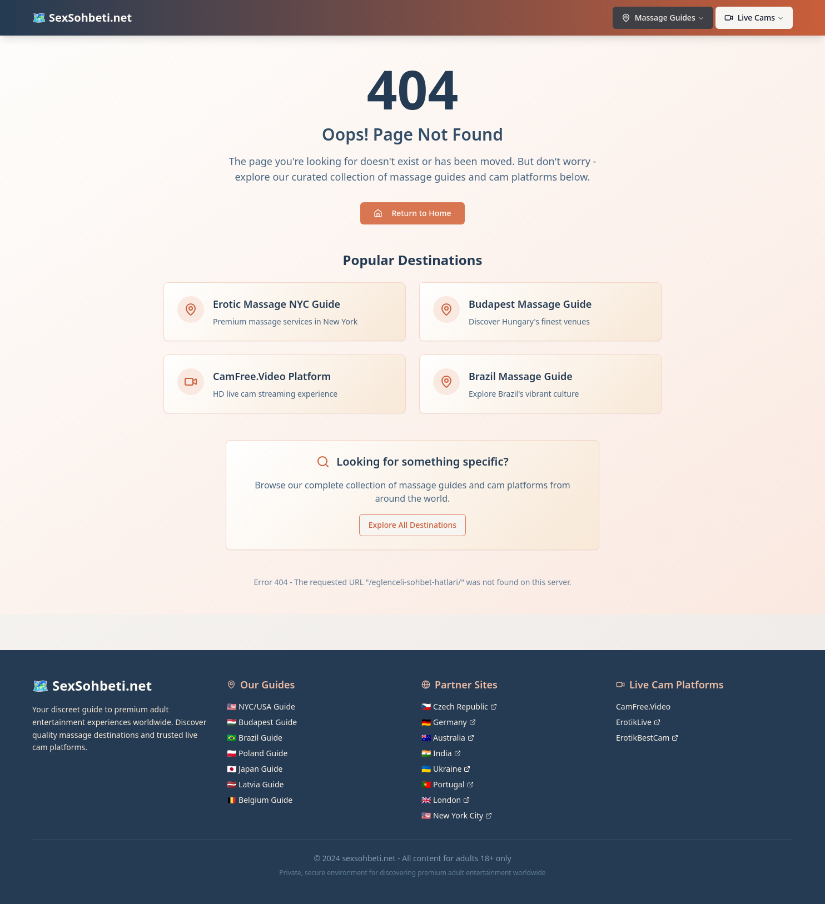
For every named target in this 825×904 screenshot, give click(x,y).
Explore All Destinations (412, 525)
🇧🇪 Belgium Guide (259, 800)
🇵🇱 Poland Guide (257, 753)
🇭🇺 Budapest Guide (262, 722)
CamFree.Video (643, 706)
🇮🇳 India (441, 753)
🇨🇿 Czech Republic (459, 706)
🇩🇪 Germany (448, 722)
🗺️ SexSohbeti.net (82, 17)
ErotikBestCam (647, 737)
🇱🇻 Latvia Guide (255, 784)
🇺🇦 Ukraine (445, 768)
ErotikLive (638, 722)
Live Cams (754, 17)
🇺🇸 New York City (456, 815)
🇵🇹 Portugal (447, 784)
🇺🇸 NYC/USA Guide (261, 706)
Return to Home (412, 213)
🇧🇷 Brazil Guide (254, 737)
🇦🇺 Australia (447, 737)
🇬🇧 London (445, 800)
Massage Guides (663, 17)
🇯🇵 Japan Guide (254, 768)
